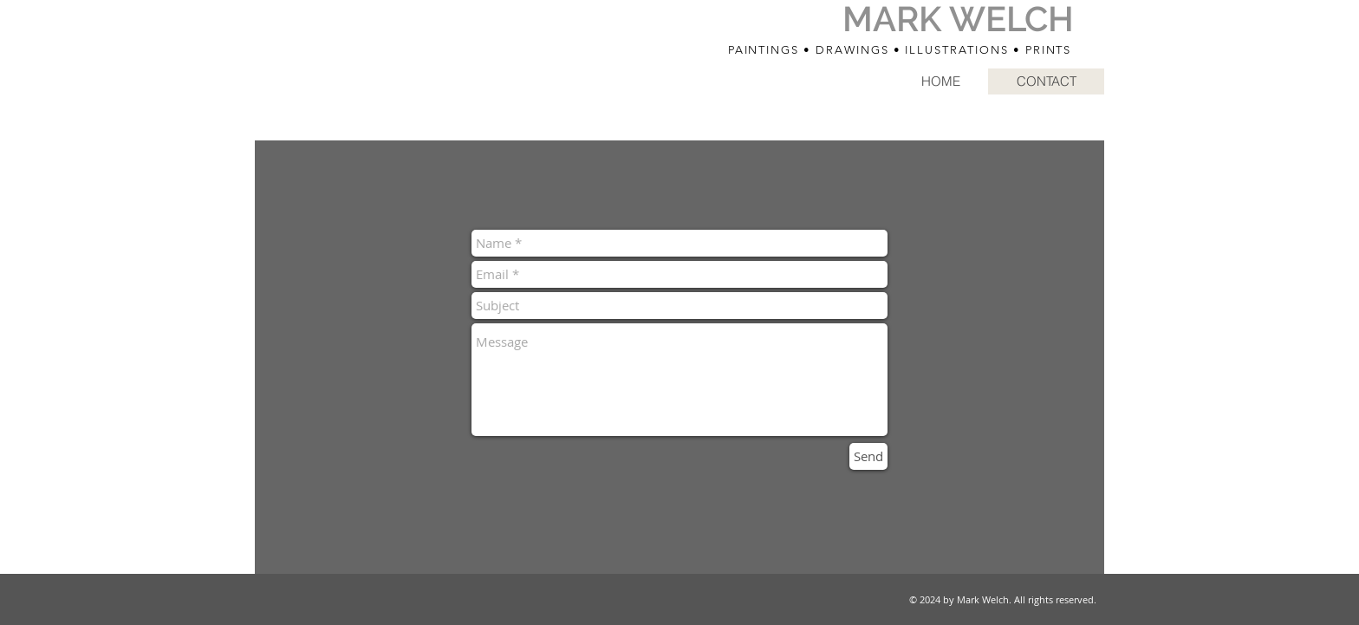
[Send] (868, 456)
